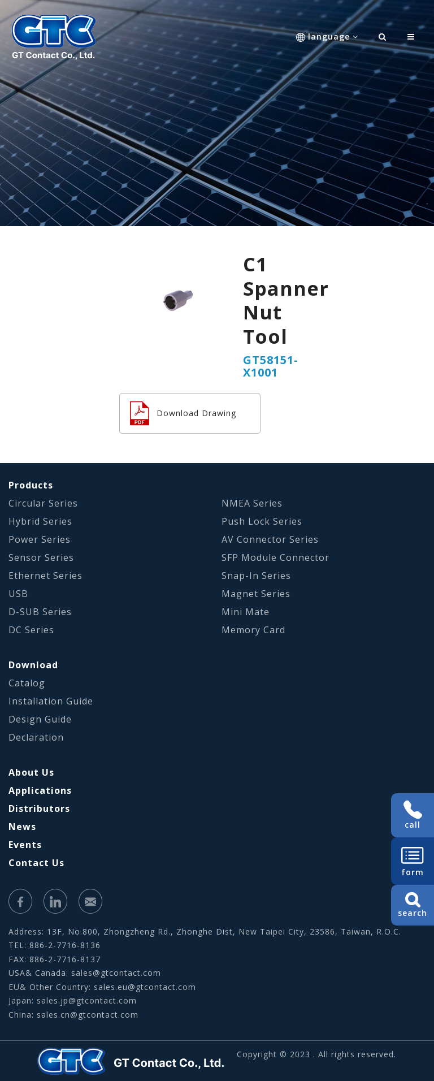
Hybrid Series (40, 521)
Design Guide (40, 719)
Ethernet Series (45, 575)
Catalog (26, 683)
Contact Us (36, 863)
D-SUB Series (40, 612)
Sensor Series (41, 557)
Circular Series (43, 503)
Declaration (36, 737)
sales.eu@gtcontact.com (145, 986)
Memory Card (253, 630)
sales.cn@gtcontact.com (87, 1014)
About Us (31, 772)
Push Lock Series (262, 521)
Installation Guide (50, 701)
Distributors (39, 808)
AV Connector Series (270, 539)
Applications (40, 790)
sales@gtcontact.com (116, 972)
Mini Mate (246, 612)
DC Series (31, 630)
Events (25, 844)
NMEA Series (252, 503)
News (22, 826)
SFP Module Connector (275, 557)
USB (18, 593)
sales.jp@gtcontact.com (87, 1000)
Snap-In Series (256, 575)
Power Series (39, 539)
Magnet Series (256, 593)
